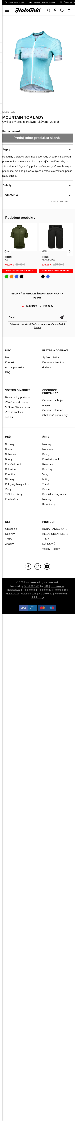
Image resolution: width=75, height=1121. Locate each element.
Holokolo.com (29, 593)
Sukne (46, 489)
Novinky (9, 444)
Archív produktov (15, 367)
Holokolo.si (12, 593)
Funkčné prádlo (14, 464)
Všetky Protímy (51, 548)
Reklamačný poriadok (17, 397)
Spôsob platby (50, 357)
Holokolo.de (45, 593)
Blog (7, 357)
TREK (45, 538)
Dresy (8, 449)
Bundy (8, 459)
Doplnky (10, 533)
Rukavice (10, 469)
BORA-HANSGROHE (54, 528)
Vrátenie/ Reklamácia (17, 407)
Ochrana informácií (53, 410)
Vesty (8, 489)
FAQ (7, 372)
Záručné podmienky (16, 402)
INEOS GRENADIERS (55, 533)
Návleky (9, 479)
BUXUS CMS (31, 586)
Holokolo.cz (13, 589)
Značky (9, 543)
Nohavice (10, 454)
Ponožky (10, 474)
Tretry (8, 538)
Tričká (45, 484)
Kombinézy (11, 499)
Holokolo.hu (44, 589)
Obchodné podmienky (55, 415)
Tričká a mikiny (13, 494)
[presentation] (5, 251)
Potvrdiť (62, 317)
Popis (6, 149)
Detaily (7, 185)
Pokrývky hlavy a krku (17, 484)
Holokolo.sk (57, 586)
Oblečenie (11, 528)
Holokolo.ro (60, 589)
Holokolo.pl (29, 589)
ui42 (46, 586)
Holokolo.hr (61, 593)
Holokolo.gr (37, 597)
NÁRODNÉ (48, 543)
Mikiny (46, 479)
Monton (8, 111)
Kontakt (9, 362)
